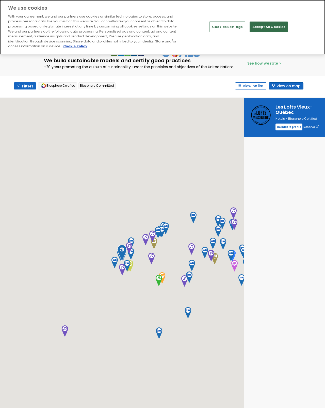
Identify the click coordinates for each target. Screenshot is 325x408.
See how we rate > (264, 63)
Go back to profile (289, 127)
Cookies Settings (227, 26)
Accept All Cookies (268, 26)
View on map (289, 85)
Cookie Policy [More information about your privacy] (75, 46)
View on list (253, 85)
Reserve (311, 127)
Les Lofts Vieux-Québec (294, 109)
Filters (28, 86)
